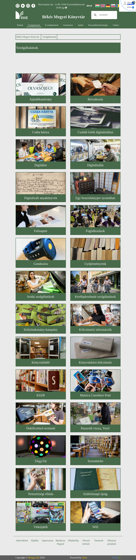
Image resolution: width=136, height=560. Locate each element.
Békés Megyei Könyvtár (28, 37)
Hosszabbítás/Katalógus (98, 25)
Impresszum (47, 540)
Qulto (84, 557)
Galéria (116, 25)
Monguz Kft (34, 557)
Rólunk (20, 25)
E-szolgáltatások (51, 25)
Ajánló (80, 25)
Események (68, 25)
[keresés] (103, 15)
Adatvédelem (22, 540)
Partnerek (98, 540)
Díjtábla (35, 540)
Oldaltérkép (73, 540)
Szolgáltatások (34, 25)
